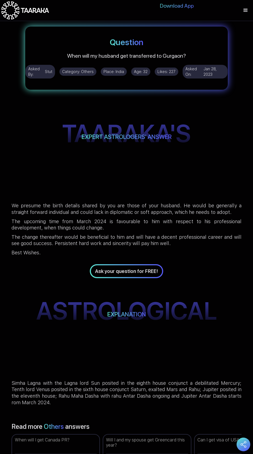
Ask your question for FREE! (126, 271)
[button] (245, 10)
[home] (25, 10)
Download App (177, 5)
